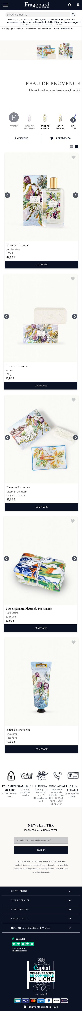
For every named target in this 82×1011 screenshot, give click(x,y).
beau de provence (29, 121)
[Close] (80, 22)
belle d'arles (60, 121)
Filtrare (21, 138)
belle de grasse (45, 121)
